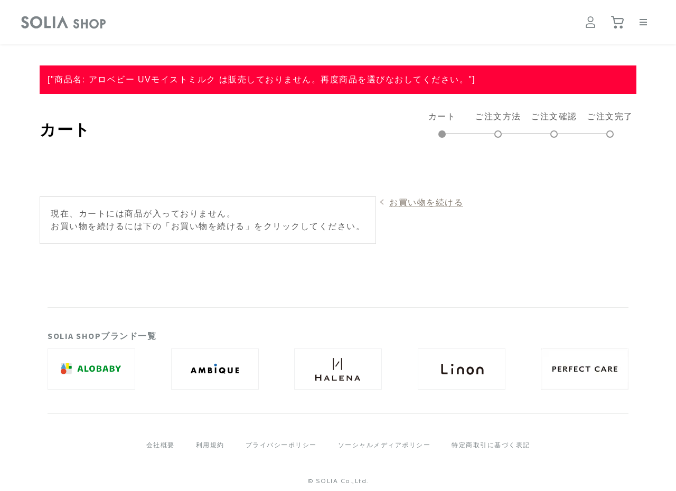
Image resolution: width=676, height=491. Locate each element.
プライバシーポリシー (281, 445)
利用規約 (210, 445)
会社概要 (160, 445)
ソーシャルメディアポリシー (384, 445)
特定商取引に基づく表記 (491, 445)
